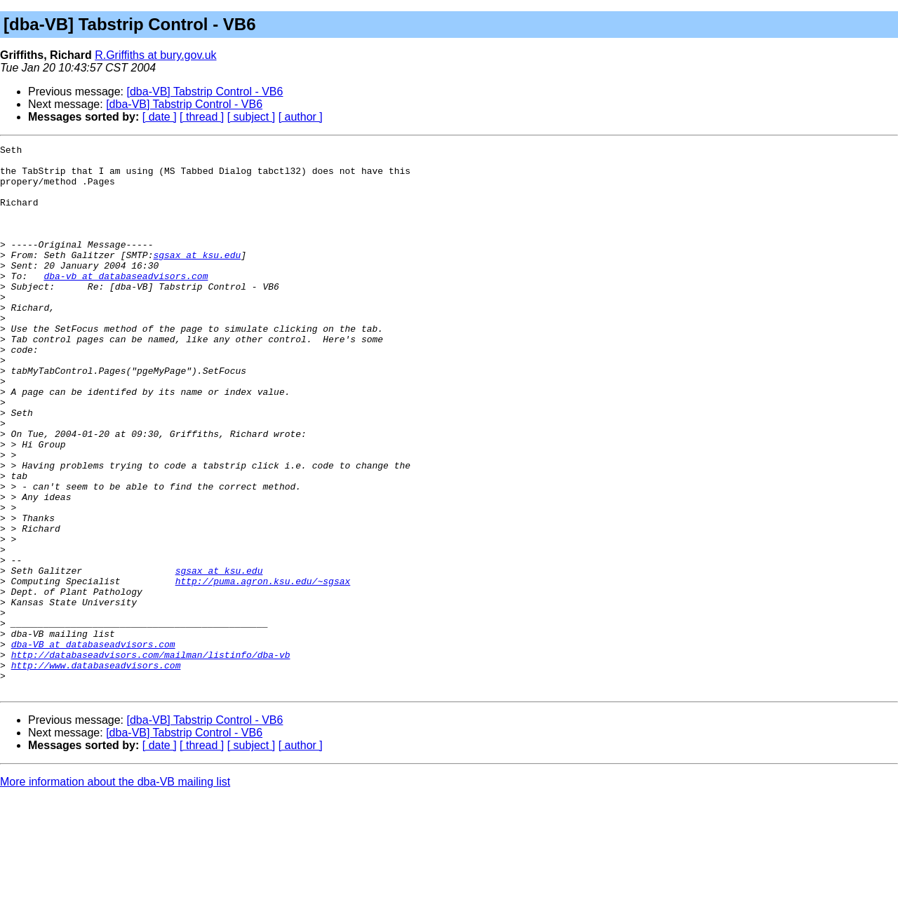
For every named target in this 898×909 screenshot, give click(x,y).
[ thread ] (202, 117)
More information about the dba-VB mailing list (115, 891)
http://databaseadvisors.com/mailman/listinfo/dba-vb (150, 757)
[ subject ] (251, 117)
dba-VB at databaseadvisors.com (93, 745)
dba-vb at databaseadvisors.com (125, 303)
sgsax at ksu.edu (197, 277)
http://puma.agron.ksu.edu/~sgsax (263, 669)
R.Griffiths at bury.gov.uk (155, 55)
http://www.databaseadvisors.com (96, 770)
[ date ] (159, 117)
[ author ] (301, 117)
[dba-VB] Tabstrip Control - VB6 (205, 91)
